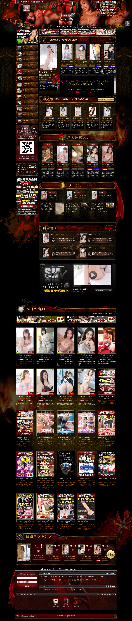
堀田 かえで (106, 355)
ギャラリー (44, 580)
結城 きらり (44, 355)
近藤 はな (76, 118)
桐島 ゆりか (68, 556)
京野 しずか (79, 195)
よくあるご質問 (45, 590)
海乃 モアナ (107, 165)
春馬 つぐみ (66, 62)
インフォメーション (69, 590)
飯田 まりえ (62, 118)
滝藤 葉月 (84, 556)
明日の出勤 (54, 576)
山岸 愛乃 (52, 556)
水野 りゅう (80, 62)
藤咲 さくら (44, 77)
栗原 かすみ (94, 62)
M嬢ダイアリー (93, 576)
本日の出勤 (44, 576)
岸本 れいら (91, 118)
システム (62, 576)
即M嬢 (94, 580)
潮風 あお (85, 396)
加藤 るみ (37, 555)
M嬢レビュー (105, 576)
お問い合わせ (57, 590)
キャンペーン (72, 576)
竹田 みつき (105, 118)
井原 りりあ (47, 118)
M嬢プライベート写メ (83, 580)
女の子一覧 (83, 576)
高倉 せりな (47, 165)
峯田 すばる (44, 396)
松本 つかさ (24, 396)
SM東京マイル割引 (56, 580)
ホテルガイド (69, 580)
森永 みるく (62, 165)
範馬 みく (108, 62)
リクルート (82, 590)
